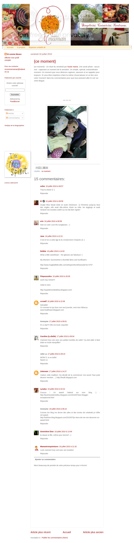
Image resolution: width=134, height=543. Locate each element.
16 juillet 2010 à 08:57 (54, 186)
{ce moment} (45, 61)
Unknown (44, 371)
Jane (42, 236)
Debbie (43, 251)
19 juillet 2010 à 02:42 (56, 389)
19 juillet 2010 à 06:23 (58, 409)
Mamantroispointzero (49, 447)
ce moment (46, 171)
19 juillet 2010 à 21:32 (68, 447)
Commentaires (13, 118)
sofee (42, 186)
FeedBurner (15, 101)
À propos (21, 47)
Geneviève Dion (47, 432)
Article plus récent (41, 532)
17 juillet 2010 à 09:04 (65, 336)
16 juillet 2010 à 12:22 (54, 236)
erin (41, 221)
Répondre (44, 193)
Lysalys (43, 389)
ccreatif (43, 301)
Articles (10, 113)
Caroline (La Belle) (48, 336)
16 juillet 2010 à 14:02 (56, 251)
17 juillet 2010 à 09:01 (58, 321)
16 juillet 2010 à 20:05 (61, 276)
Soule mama (72, 67)
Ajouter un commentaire (45, 459)
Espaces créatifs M (37, 47)
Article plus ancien (93, 532)
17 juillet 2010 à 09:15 (56, 354)
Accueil (10, 47)
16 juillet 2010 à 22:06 (56, 301)
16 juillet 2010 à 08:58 (54, 201)
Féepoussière (46, 276)
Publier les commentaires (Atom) (55, 538)
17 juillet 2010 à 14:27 (58, 371)
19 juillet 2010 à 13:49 (63, 432)
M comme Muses (14, 54)
